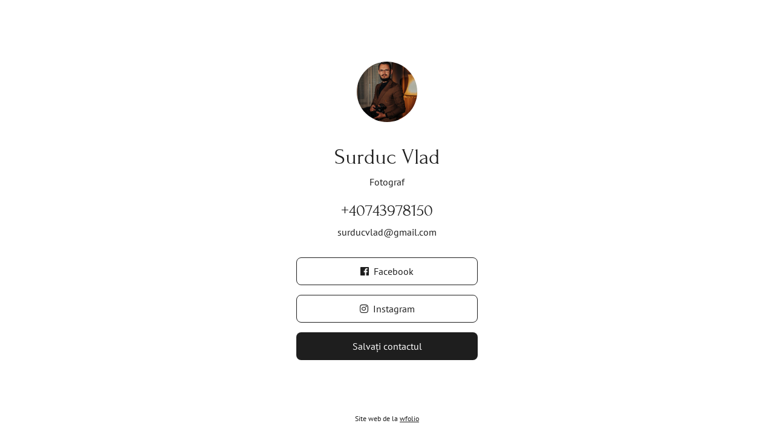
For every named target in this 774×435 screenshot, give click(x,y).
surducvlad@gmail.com (387, 232)
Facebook (387, 271)
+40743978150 (387, 210)
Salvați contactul (387, 346)
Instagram (387, 309)
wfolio (409, 418)
